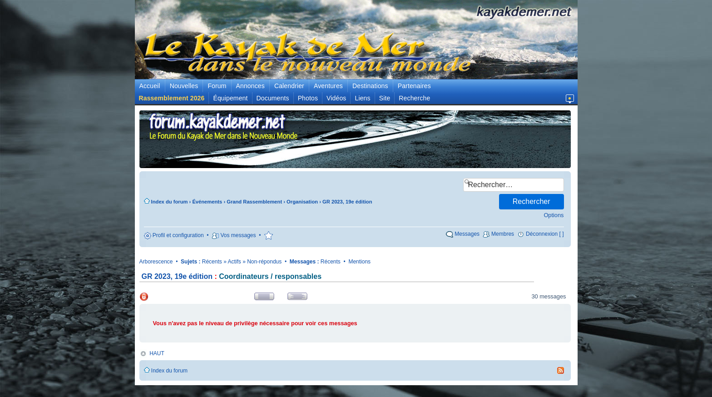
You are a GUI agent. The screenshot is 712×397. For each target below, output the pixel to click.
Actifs (234, 261)
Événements (207, 201)
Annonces (250, 85)
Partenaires (414, 85)
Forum (217, 85)
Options (554, 215)
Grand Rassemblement (254, 201)
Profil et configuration (178, 235)
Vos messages (238, 235)
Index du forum (169, 201)
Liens (362, 98)
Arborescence (156, 261)
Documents (273, 98)
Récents (212, 261)
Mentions (359, 261)
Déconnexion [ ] (545, 234)
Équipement (230, 98)
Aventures (328, 85)
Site (385, 98)
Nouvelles (184, 85)
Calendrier (289, 85)
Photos (308, 98)
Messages (467, 234)
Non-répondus (264, 261)
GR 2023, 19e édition (347, 201)
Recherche (414, 98)
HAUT (156, 353)
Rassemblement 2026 (172, 98)
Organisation (302, 201)
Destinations (370, 85)
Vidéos (336, 98)
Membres (502, 234)
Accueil (149, 85)
